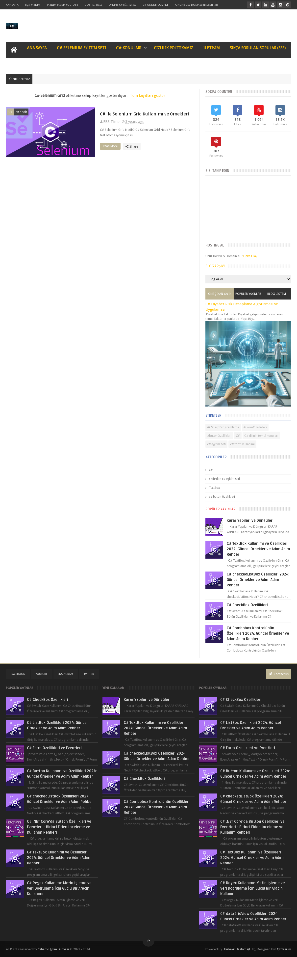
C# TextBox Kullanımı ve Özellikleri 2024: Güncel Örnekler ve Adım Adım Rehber (258, 549)
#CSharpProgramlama (223, 427)
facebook (18, 674)
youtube (42, 674)
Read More (112, 146)
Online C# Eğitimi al (122, 4)
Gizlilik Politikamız (173, 48)
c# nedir (21, 112)
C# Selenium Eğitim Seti (81, 48)
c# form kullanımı (242, 444)
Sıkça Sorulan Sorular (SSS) (258, 48)
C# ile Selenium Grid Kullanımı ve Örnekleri (144, 114)
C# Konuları (128, 48)
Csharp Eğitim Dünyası (53, 949)
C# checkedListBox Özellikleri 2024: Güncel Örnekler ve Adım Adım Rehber (258, 579)
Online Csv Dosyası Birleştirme (196, 4)
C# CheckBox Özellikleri (247, 605)
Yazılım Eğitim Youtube (62, 4)
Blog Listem (276, 294)
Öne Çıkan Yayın (219, 294)
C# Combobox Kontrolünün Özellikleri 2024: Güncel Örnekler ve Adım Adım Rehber (258, 633)
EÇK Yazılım (283, 949)
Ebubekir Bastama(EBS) (239, 949)
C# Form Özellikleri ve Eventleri (54, 748)
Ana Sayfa (37, 48)
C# (10, 112)
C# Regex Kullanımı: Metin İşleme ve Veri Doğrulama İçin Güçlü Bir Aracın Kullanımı (59, 888)
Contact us (279, 674)
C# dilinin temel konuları (261, 435)
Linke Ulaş (250, 256)
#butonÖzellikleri (219, 435)
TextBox (214, 488)
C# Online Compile (156, 4)
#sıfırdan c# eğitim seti (224, 479)
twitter (89, 674)
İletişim (211, 48)
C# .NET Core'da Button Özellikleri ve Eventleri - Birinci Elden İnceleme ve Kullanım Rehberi (59, 827)
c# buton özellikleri (222, 496)
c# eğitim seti (216, 444)
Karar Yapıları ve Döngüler (249, 520)
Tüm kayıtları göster (147, 95)
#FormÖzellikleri (255, 427)
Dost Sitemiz (93, 4)
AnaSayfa (12, 4)
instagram (65, 674)
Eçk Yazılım (32, 4)
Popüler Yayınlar (248, 294)
